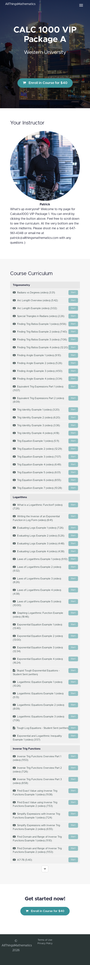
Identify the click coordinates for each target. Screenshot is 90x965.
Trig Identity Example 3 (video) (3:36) (45, 425)
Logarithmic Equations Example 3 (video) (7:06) (45, 718)
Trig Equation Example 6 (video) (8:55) (45, 480)
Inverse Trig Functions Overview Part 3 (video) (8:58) (45, 780)
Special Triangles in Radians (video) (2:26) (45, 316)
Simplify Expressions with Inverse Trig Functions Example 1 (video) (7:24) (45, 815)
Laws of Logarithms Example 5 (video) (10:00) (45, 603)
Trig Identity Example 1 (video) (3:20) (45, 409)
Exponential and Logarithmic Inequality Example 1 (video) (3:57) (45, 737)
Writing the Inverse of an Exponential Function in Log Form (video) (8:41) (45, 517)
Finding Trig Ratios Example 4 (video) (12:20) (45, 347)
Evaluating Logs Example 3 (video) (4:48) (45, 543)
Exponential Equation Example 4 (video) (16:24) (45, 660)
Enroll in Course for (45, 83)
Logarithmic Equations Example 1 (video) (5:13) (45, 695)
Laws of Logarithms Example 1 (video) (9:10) (45, 559)
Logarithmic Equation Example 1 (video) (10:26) (45, 683)
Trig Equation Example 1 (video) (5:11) (45, 441)
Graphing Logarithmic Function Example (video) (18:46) (45, 614)
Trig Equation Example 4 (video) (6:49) (45, 464)
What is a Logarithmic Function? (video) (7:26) (45, 506)
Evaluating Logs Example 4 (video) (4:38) (45, 551)
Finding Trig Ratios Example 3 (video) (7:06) (45, 339)
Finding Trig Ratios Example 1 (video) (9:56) (45, 324)
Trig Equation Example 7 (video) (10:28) (45, 488)
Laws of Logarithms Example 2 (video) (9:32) (45, 568)
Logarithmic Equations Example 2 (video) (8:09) (45, 706)
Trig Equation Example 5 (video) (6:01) (45, 472)
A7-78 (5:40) (45, 859)
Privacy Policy (45, 943)
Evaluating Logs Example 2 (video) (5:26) (45, 535)
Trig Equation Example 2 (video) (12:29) (45, 448)
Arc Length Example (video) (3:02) (45, 308)
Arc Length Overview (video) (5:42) (45, 300)
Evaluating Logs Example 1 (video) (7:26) (45, 527)
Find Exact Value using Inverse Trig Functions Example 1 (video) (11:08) (45, 792)
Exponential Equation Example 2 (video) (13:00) (45, 637)
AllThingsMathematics (20, 4)
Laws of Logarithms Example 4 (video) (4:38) (45, 591)
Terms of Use (45, 940)
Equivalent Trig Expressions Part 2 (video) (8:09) (45, 399)
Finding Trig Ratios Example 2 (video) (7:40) (45, 331)
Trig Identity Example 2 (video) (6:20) (45, 417)
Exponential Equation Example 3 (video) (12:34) (45, 649)
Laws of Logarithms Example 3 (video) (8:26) (45, 580)
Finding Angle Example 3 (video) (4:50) (45, 371)
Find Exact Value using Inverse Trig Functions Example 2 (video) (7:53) (45, 804)
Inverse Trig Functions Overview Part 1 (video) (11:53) (45, 758)
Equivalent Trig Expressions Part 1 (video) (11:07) (45, 388)
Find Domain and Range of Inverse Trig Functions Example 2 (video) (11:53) (45, 850)
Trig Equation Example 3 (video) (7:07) (45, 456)
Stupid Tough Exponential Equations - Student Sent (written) (45, 672)
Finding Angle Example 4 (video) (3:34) (45, 378)
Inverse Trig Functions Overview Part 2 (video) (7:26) (45, 769)
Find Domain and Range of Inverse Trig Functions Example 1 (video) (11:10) (45, 838)
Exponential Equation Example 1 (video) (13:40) (45, 626)
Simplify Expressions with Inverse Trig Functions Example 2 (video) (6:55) (45, 826)
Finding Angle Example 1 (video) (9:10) (45, 355)
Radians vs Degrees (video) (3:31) (45, 292)
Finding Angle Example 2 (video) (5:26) (45, 363)
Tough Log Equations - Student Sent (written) (45, 728)
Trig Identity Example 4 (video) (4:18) (45, 433)
